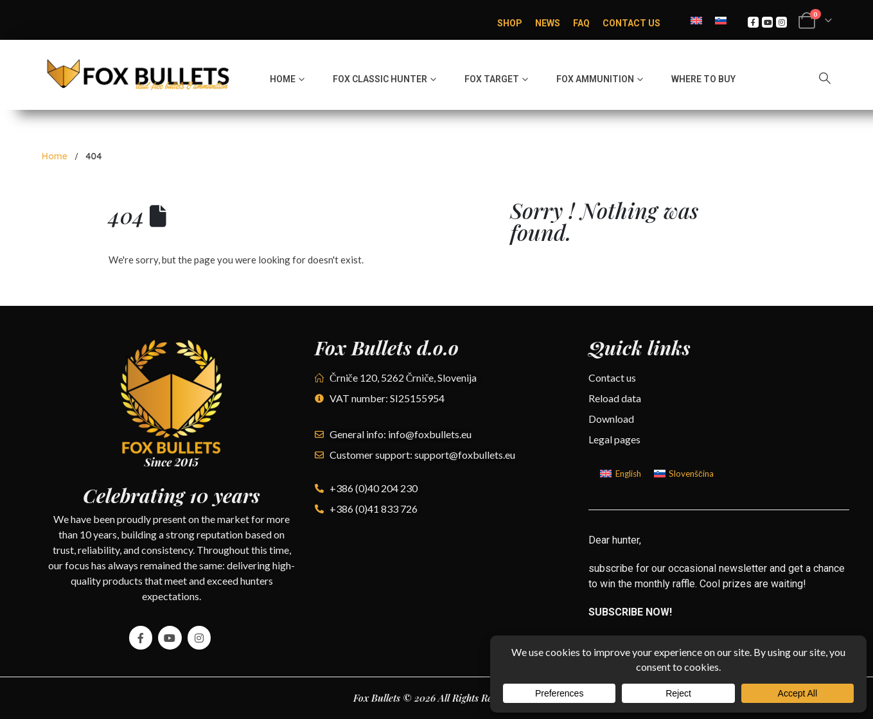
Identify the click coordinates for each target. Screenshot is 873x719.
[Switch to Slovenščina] (684, 474)
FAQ (581, 23)
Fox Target (491, 79)
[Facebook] (753, 22)
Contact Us (631, 23)
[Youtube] (767, 22)
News (547, 23)
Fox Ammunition (595, 79)
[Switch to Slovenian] (721, 20)
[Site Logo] (138, 75)
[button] (825, 77)
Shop (509, 23)
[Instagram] (781, 22)
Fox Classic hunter (380, 79)
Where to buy (703, 79)
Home (282, 79)
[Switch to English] (696, 20)
